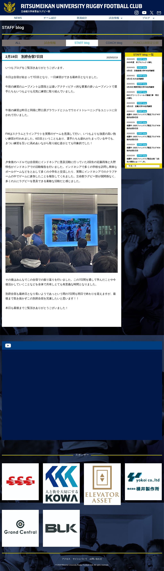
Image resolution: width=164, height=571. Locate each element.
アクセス (66, 559)
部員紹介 (82, 18)
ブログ (146, 18)
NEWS (18, 18)
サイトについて (80, 559)
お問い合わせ (96, 559)
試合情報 (114, 18)
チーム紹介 (50, 18)
